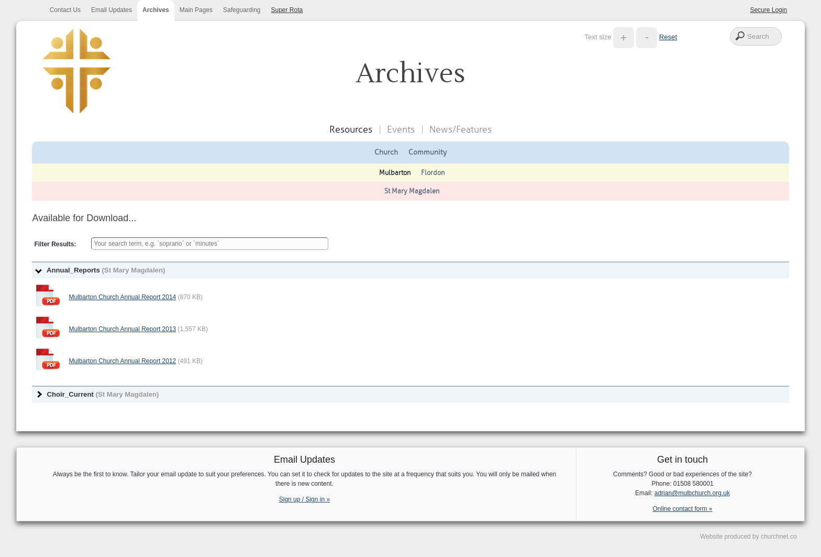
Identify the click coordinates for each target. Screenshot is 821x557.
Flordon (433, 172)
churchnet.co (779, 536)
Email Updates (111, 10)
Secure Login (768, 10)
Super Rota (287, 10)
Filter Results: (55, 244)
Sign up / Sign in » (304, 499)
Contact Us (65, 10)
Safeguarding (241, 10)
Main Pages (196, 10)
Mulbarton (394, 172)
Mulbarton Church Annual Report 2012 (122, 361)
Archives (155, 10)
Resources (350, 129)
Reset (668, 37)
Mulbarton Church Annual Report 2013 (122, 329)
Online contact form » (682, 508)
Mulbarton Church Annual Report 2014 (122, 297)
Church (386, 152)
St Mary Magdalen (411, 191)
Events (401, 129)
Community (427, 152)
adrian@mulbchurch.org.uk (692, 493)
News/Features (460, 129)
